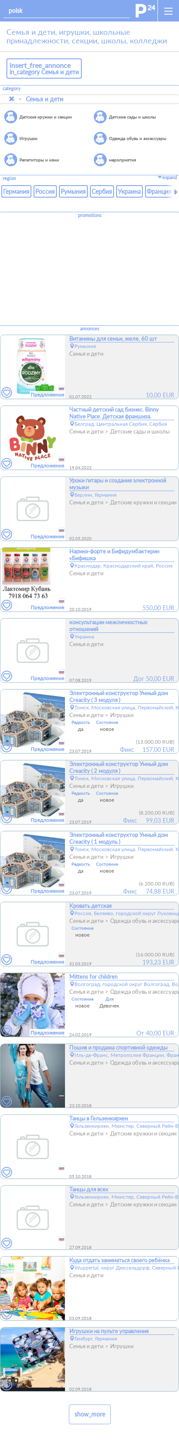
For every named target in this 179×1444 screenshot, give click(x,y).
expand (167, 177)
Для (109, 998)
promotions (90, 215)
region (9, 178)
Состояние (107, 722)
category (12, 88)
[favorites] (6, 393)
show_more (89, 1414)
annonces (89, 328)
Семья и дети (44, 99)
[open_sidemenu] (168, 10)
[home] (145, 10)
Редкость (80, 722)
